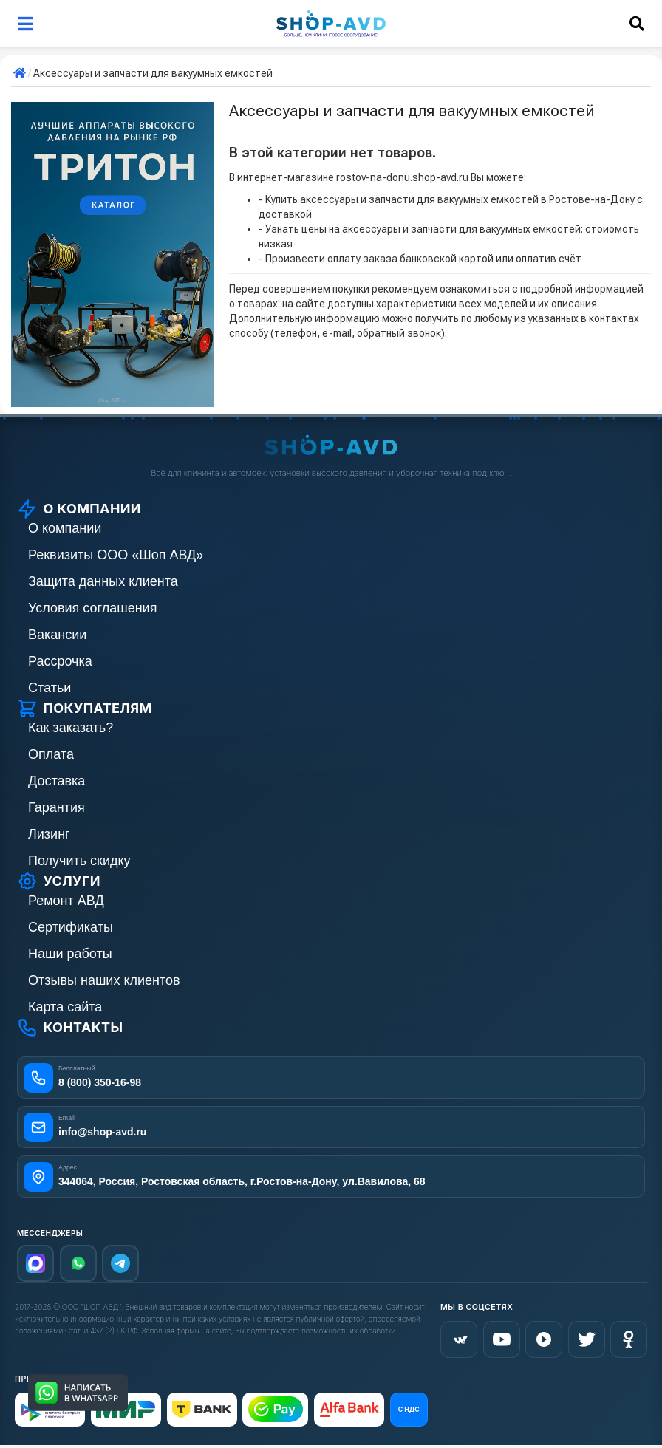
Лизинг (49, 834)
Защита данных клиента (103, 581)
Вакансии (57, 634)
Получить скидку (79, 860)
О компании (64, 528)
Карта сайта (65, 1007)
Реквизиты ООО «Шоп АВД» (115, 554)
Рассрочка (60, 661)
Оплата (51, 754)
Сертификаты (70, 927)
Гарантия (56, 807)
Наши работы (70, 953)
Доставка (56, 780)
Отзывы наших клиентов (104, 980)
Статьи (49, 687)
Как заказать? (70, 727)
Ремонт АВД (66, 900)
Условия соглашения (92, 608)
